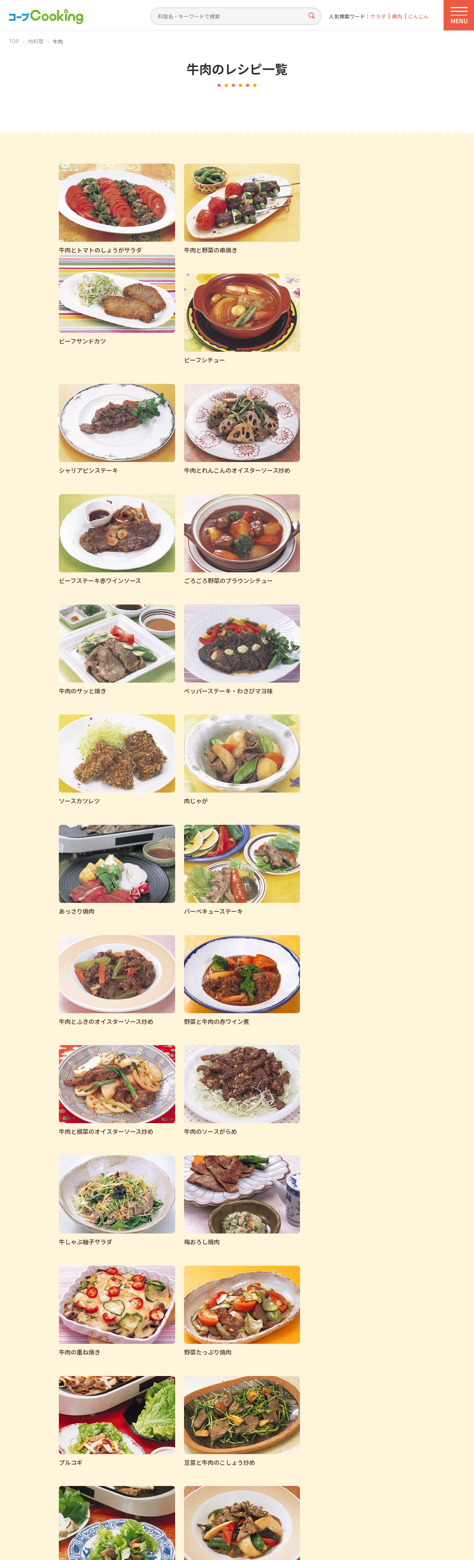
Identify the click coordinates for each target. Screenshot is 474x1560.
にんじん (418, 16)
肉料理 (36, 41)
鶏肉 (397, 16)
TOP (14, 41)
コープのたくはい (343, 1467)
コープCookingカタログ (146, 1467)
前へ (166, 1412)
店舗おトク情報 (249, 1467)
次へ (308, 1412)
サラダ (377, 16)
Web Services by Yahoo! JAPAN (237, 1545)
